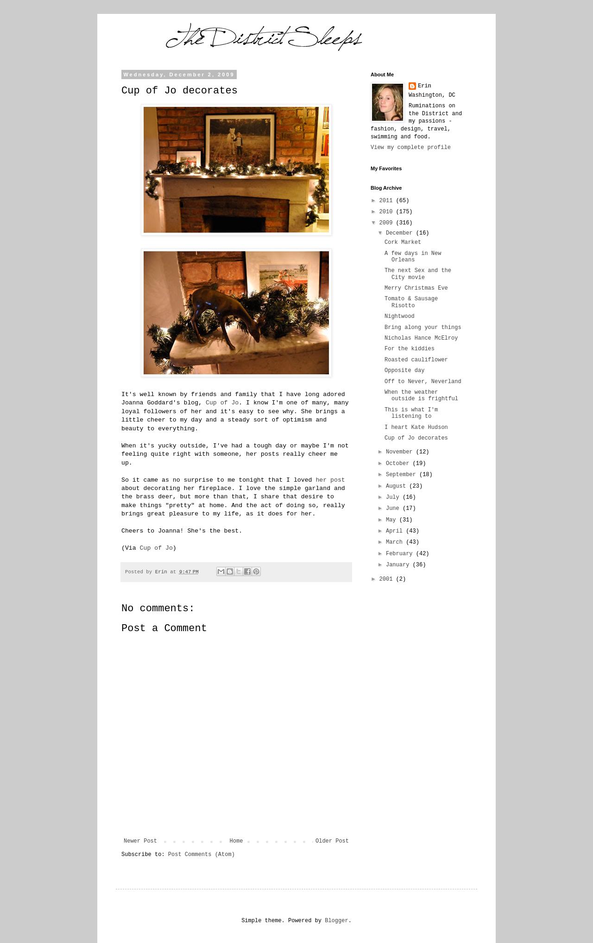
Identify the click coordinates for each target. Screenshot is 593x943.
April (396, 531)
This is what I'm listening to (411, 413)
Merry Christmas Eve (416, 288)
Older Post (332, 841)
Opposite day (404, 370)
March (396, 542)
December (401, 233)
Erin (424, 86)
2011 (387, 201)
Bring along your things (423, 327)
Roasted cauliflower (416, 360)
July (394, 497)
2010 (387, 212)
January (399, 565)
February (401, 554)
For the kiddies (410, 349)
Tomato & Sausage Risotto (411, 302)
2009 (387, 223)
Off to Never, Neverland (423, 381)
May (392, 520)
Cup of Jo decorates (416, 438)
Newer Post (140, 841)
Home (236, 841)
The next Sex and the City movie (418, 273)
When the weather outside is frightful (421, 395)
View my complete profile (411, 147)
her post (330, 480)
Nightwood (400, 316)
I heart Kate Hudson (416, 427)
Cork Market (403, 242)
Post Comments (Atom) (201, 854)
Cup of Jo (222, 402)
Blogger (336, 921)
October (399, 463)
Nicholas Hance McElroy (421, 338)
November (401, 452)
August (397, 486)
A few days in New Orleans (413, 256)
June (394, 508)
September (402, 475)
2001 (387, 579)
